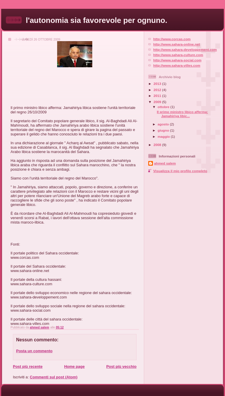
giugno (164, 130)
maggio (164, 136)
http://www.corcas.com (172, 39)
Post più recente (27, 366)
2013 (158, 83)
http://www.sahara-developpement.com (185, 49)
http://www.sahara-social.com (177, 60)
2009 (158, 102)
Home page (74, 366)
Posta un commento (34, 351)
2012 (158, 90)
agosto (164, 124)
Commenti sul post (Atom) (54, 377)
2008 (158, 145)
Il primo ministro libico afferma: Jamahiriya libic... (182, 114)
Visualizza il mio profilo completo (180, 171)
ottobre (164, 107)
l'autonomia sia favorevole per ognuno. (96, 20)
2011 (158, 96)
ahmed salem (165, 163)
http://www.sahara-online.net (176, 44)
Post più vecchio (121, 366)
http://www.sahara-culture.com (178, 55)
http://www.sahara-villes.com (176, 65)
